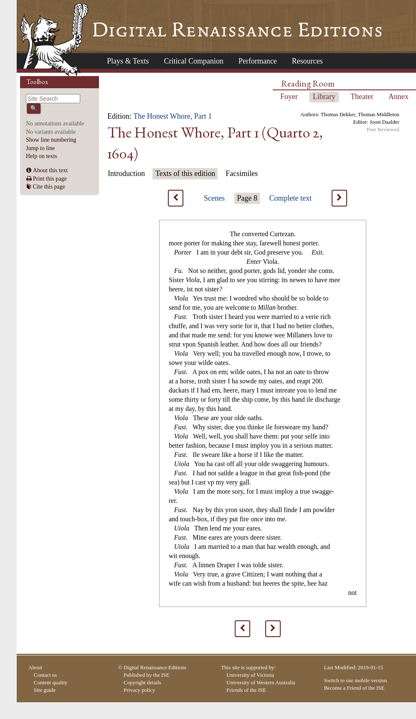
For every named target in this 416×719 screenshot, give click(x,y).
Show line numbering (51, 140)
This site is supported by (247, 667)
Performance (257, 61)
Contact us (45, 675)
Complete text (290, 198)
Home (54, 39)
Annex (398, 96)
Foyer (289, 96)
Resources (307, 61)
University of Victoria (250, 675)
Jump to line (40, 148)
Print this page (50, 179)
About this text (50, 170)
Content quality (51, 682)
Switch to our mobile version (355, 680)
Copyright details (142, 682)
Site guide (45, 690)
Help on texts (41, 156)
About (35, 667)
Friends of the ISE (246, 690)
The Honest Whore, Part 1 (172, 116)
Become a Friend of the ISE (354, 688)
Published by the (146, 675)
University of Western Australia (260, 682)
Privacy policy (139, 690)
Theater (361, 96)
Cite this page (49, 187)
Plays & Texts (128, 61)
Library (324, 96)
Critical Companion (193, 61)
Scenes (214, 198)
